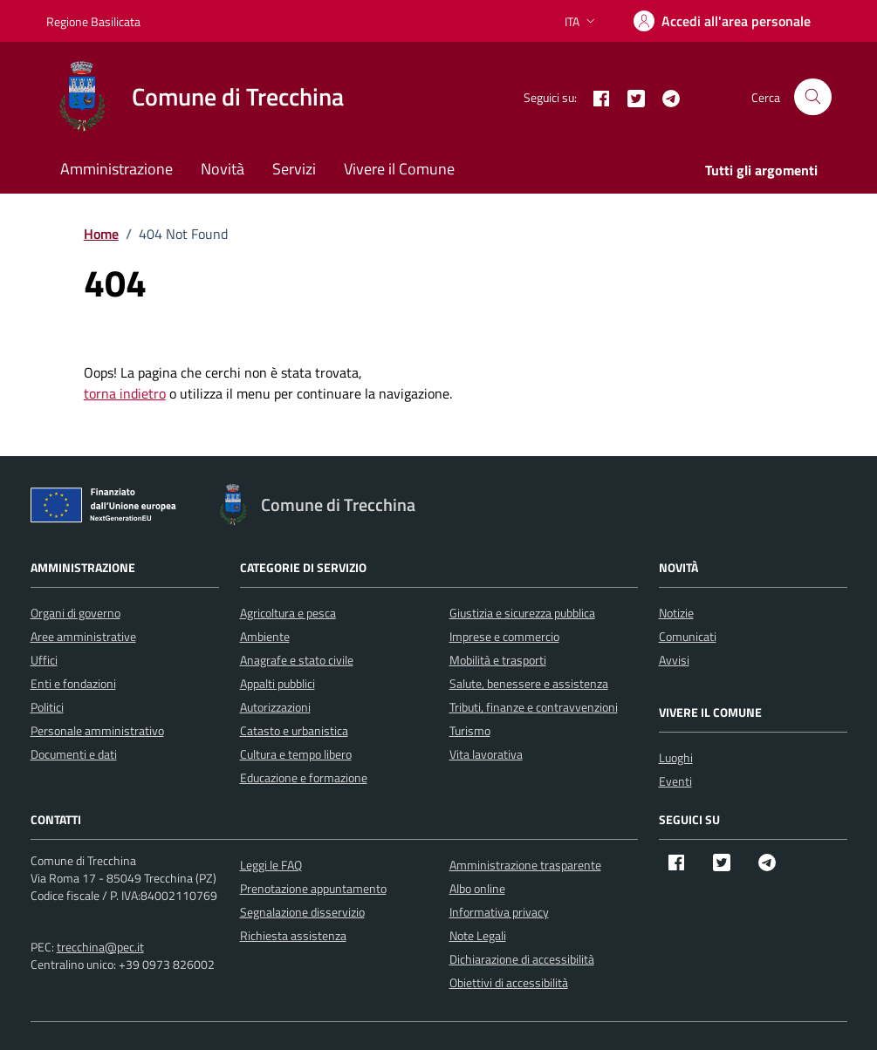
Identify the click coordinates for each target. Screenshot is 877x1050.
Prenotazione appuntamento (313, 888)
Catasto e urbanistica (294, 730)
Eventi (675, 781)
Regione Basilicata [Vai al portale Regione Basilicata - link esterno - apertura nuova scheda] (93, 21)
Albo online (477, 888)
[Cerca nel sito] (813, 97)
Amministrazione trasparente (525, 865)
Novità (222, 169)
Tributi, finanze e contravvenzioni (533, 707)
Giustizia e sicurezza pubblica (522, 612)
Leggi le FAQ (271, 865)
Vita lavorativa (486, 754)
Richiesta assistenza (293, 935)
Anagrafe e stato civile (296, 660)
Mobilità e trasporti (497, 660)
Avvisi (674, 660)
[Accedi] (722, 21)
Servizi (294, 169)
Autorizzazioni (275, 707)
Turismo (469, 730)
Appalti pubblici (277, 683)
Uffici (44, 660)
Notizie (676, 612)
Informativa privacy (499, 912)
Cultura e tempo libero (296, 754)
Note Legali (477, 935)
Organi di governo (75, 612)
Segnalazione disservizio (302, 912)
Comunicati (687, 636)
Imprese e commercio (504, 636)
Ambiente (265, 636)
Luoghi (676, 757)
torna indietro (125, 393)
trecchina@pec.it (100, 947)
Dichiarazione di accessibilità (521, 959)
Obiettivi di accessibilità (508, 982)
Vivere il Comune (399, 169)
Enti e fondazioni (73, 683)
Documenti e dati (74, 754)
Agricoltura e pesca (288, 612)
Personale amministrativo (97, 730)
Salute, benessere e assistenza (528, 683)
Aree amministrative (83, 636)
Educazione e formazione (303, 777)
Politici (47, 707)
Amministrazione (116, 169)
